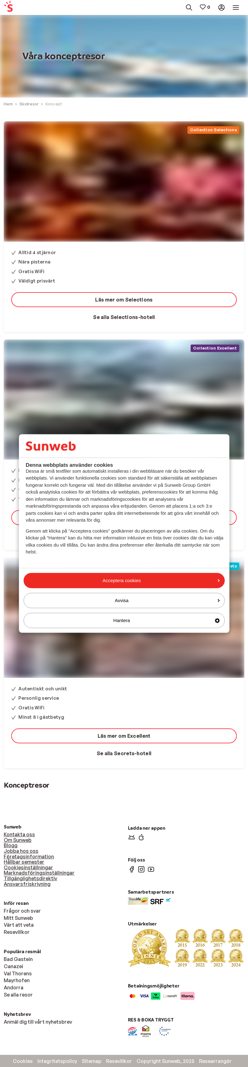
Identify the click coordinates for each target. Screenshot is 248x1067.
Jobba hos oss (21, 851)
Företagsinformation (29, 856)
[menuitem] (19, 7)
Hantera (166, 620)
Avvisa (167, 600)
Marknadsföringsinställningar (39, 873)
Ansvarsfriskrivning (27, 884)
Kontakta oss (19, 834)
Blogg (10, 845)
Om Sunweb (18, 840)
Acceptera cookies (161, 580)
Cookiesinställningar (28, 867)
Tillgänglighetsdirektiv (30, 878)
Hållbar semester (24, 862)
